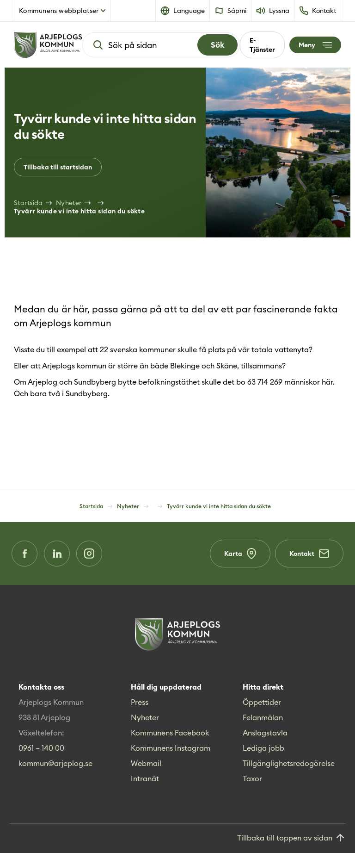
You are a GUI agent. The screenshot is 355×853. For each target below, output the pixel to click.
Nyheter (145, 717)
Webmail (146, 763)
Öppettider (262, 702)
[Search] (217, 45)
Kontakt (309, 553)
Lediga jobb (263, 748)
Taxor (252, 778)
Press (139, 702)
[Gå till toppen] (291, 838)
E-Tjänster (262, 45)
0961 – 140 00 (41, 748)
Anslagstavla (265, 732)
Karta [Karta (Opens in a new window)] (240, 553)
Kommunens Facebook (170, 732)
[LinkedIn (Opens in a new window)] (57, 554)
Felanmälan (263, 717)
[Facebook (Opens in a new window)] (24, 554)
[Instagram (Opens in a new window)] (89, 554)
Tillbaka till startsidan (58, 167)
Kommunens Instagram (170, 748)
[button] (183, 10)
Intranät (145, 778)
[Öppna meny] (315, 45)
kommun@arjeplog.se (55, 763)
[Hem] (48, 45)
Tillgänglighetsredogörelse (289, 763)
